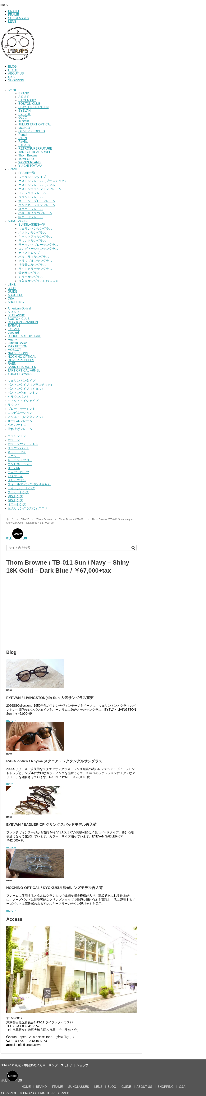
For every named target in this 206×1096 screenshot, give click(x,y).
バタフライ (15, 476)
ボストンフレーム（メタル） (38, 185)
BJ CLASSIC (27, 100)
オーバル (14, 468)
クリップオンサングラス (35, 260)
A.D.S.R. (24, 96)
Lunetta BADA (17, 343)
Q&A (11, 77)
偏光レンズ (15, 500)
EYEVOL (24, 114)
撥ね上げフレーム (30, 217)
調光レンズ (15, 496)
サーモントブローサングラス (38, 244)
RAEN (22, 138)
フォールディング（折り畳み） (29, 484)
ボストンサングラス (32, 232)
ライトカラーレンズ (21, 488)
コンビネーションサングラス (38, 248)
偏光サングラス (29, 272)
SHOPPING (16, 80)
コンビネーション (20, 412)
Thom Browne (28, 155)
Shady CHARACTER (22, 367)
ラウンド (14, 404)
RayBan (23, 141)
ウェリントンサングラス (35, 228)
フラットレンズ (18, 492)
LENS (12, 21)
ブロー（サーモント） (23, 408)
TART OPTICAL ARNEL (34, 152)
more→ (11, 720)
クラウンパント (18, 396)
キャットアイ (17, 452)
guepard (13, 332)
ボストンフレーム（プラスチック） (42, 181)
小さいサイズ (17, 424)
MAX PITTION (17, 346)
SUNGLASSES (18, 18)
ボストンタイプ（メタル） (26, 388)
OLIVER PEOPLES (31, 131)
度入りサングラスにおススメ (38, 280)
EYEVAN (24, 110)
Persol (22, 134)
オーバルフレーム (20, 420)
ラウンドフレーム (30, 197)
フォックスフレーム (32, 193)
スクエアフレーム (30, 209)
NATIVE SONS (18, 353)
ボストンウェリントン (23, 392)
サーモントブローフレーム (36, 201)
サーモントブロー (20, 460)
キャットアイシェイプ (23, 400)
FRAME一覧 (26, 172)
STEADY (24, 145)
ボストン (14, 440)
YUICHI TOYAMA (30, 165)
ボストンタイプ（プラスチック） (31, 384)
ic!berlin (23, 121)
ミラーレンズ (17, 504)
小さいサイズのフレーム (35, 213)
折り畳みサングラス (32, 264)
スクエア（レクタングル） (26, 416)
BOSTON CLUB (29, 103)
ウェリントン (17, 436)
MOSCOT (25, 127)
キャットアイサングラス (35, 236)
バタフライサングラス (33, 256)
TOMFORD (26, 158)
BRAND (13, 11)
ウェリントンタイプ (32, 176)
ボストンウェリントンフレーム (39, 189)
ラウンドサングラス (32, 240)
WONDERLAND (29, 162)
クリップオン (17, 480)
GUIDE (13, 70)
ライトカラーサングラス (35, 268)
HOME (26, 1086)
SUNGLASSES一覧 (31, 224)
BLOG (12, 66)
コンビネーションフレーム (36, 205)
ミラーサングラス (30, 276)
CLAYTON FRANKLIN (33, 107)
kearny (12, 339)
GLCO (22, 117)
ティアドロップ (29, 252)
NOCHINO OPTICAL (22, 356)
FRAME (13, 14)
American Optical (19, 308)
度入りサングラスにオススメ (28, 508)
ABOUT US (16, 73)
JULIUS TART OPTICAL (34, 124)
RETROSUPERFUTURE (35, 148)
